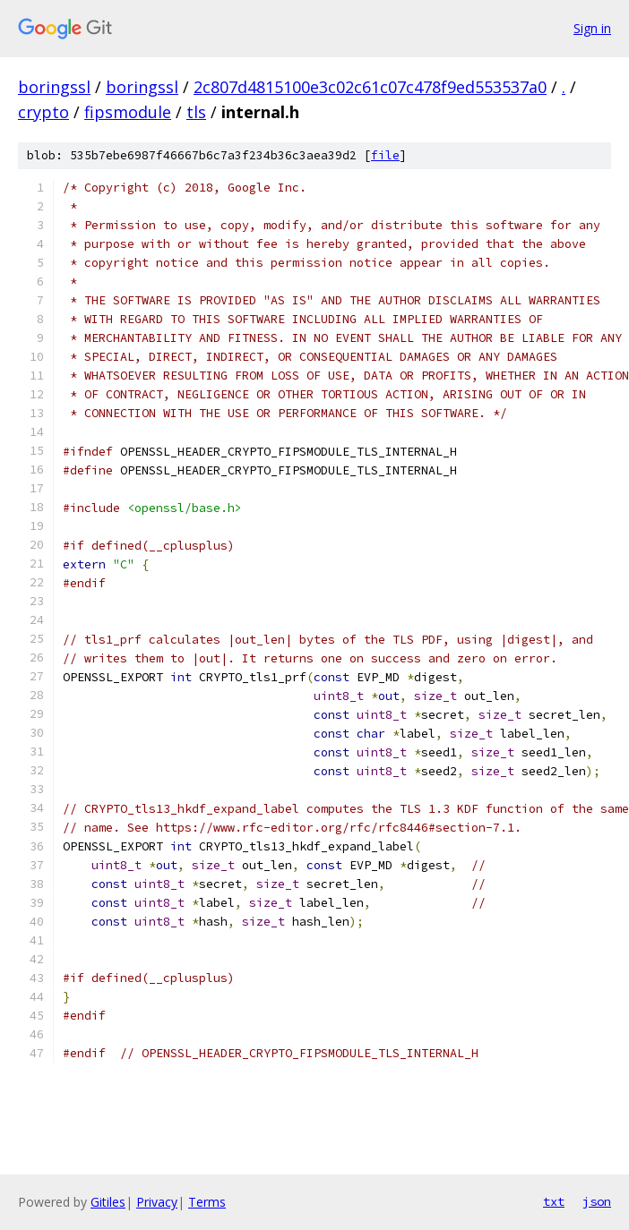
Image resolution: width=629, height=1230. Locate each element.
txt (553, 1201)
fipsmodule (127, 112)
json (596, 1201)
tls (196, 112)
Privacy (156, 1201)
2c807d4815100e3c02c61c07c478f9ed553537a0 (370, 87)
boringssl (54, 87)
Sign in (592, 28)
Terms (207, 1201)
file (385, 155)
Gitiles (107, 1201)
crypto (43, 112)
